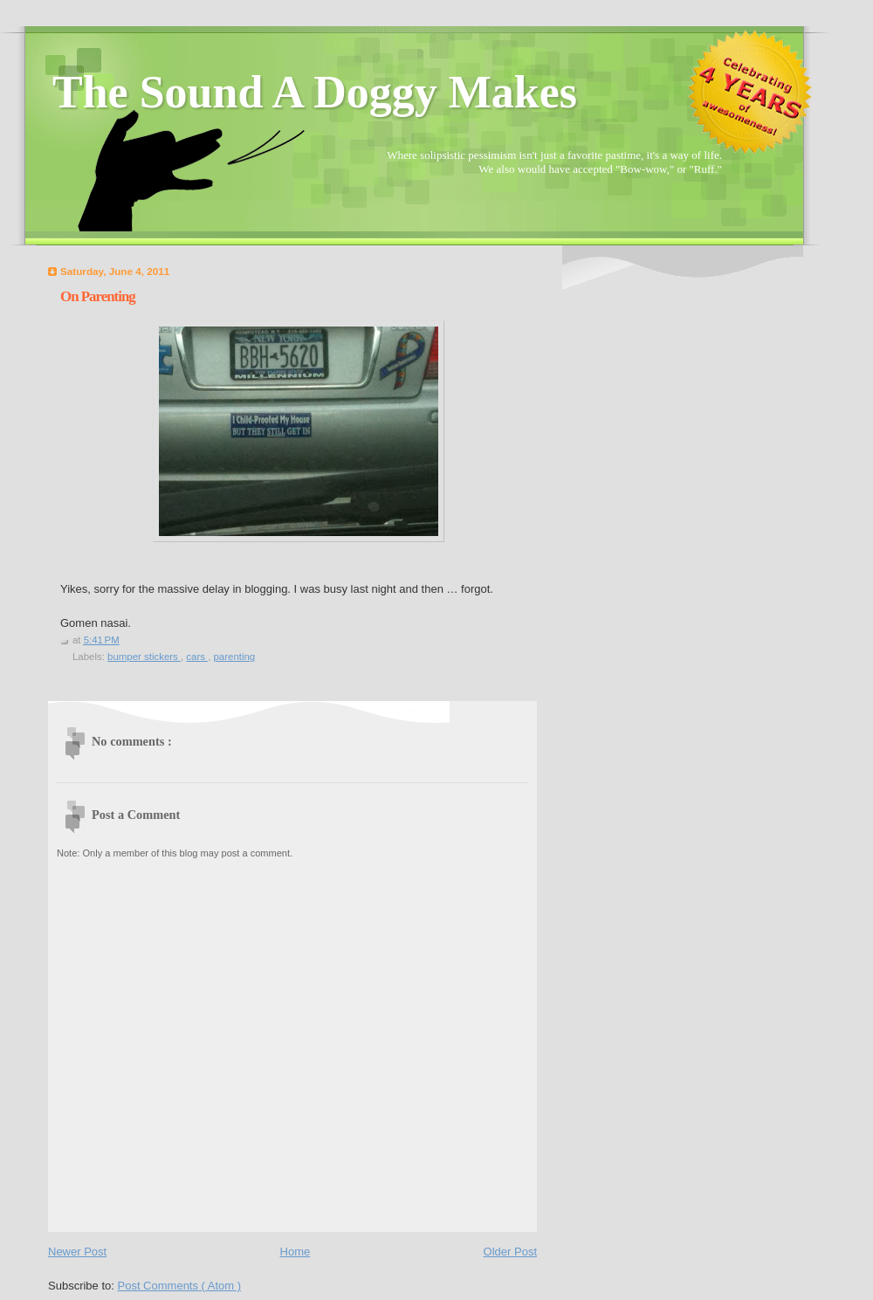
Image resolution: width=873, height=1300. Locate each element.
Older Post (510, 1251)
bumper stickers (144, 656)
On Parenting (97, 296)
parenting (234, 656)
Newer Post (77, 1251)
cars (197, 656)
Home (295, 1251)
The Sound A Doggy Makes (314, 92)
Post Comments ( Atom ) (180, 1285)
